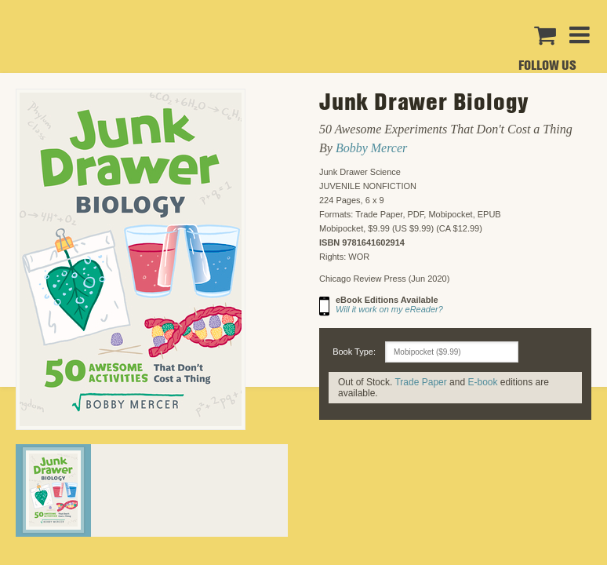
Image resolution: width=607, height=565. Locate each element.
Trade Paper (420, 382)
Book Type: (354, 351)
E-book (482, 382)
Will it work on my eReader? (389, 309)
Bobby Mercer (371, 148)
